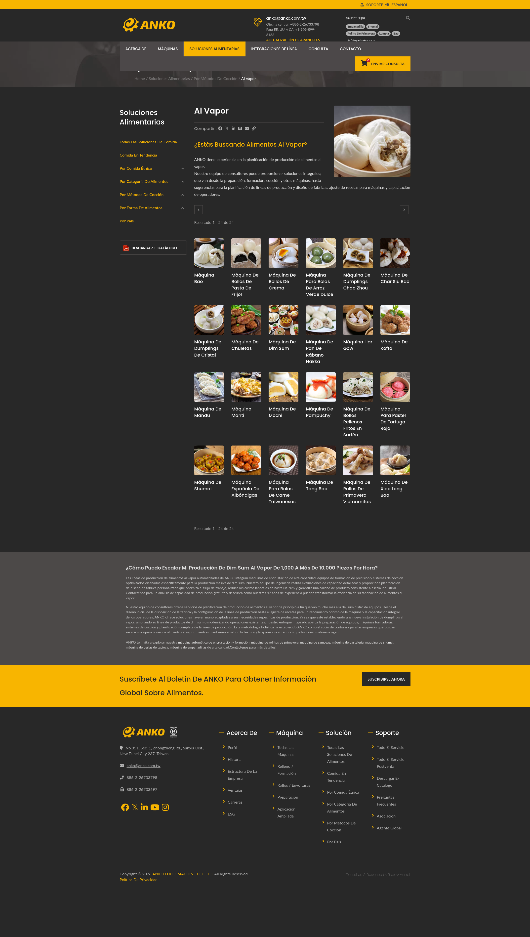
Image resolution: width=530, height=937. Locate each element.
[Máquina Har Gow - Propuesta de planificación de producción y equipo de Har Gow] (358, 320)
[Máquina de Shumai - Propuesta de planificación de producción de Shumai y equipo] (209, 460)
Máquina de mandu (207, 412)
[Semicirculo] (126, 511)
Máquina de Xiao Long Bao (394, 488)
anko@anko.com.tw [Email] (144, 815)
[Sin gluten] (126, 297)
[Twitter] (227, 128)
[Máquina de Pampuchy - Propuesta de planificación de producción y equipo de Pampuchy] (321, 387)
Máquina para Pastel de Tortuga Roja (393, 418)
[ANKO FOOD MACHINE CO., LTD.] (166, 781)
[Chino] (126, 177)
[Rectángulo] (126, 476)
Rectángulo (140, 477)
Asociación (386, 865)
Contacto (350, 48)
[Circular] (126, 464)
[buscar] (406, 17)
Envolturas (136, 262)
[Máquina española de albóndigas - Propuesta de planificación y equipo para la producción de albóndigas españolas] (246, 460)
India (131, 191)
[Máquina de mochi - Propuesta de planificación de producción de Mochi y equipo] (283, 387)
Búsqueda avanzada (361, 40)
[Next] (404, 209)
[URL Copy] (253, 128)
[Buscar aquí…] (374, 17)
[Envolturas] (126, 261)
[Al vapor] (126, 368)
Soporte (374, 5)
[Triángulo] (126, 500)
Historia (235, 808)
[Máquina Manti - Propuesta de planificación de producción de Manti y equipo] (246, 387)
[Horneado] (126, 404)
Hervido (134, 393)
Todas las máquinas (286, 800)
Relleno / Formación (287, 819)
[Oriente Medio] (126, 201)
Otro (131, 536)
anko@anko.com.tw (286, 18)
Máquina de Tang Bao (319, 485)
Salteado (134, 417)
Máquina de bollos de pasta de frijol (244, 284)
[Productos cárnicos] (126, 285)
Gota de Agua (142, 489)
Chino (132, 178)
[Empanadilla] (356, 26)
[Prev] (198, 209)
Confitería (135, 333)
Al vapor (248, 78)
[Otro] (126, 535)
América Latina (139, 226)
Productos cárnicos (143, 286)
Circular (137, 465)
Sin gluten (136, 298)
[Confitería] (126, 332)
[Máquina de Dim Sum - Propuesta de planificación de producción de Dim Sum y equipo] (283, 320)
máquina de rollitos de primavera (279, 692)
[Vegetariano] (126, 309)
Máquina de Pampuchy (319, 412)
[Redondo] (126, 452)
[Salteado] (126, 416)
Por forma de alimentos (141, 442)
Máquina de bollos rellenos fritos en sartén (356, 422)
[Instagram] (165, 857)
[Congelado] (126, 249)
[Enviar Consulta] (382, 63)
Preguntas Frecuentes (386, 850)
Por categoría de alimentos (144, 239)
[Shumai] (372, 26)
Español (399, 5)
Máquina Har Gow (357, 345)
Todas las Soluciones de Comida (148, 141)
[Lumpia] (384, 33)
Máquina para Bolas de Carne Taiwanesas (282, 492)
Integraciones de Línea (274, 48)
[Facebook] (220, 128)
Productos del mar (142, 274)
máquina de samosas (321, 692)
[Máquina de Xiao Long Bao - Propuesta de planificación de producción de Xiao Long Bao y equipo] (395, 460)
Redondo (138, 453)
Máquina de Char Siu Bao (394, 278)
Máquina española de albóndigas (245, 488)
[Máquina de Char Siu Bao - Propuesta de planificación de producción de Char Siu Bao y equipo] (395, 253)
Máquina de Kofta (394, 345)
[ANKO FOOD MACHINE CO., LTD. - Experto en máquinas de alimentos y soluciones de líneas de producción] (149, 23)
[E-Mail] (246, 128)
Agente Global (389, 877)
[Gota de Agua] (126, 488)
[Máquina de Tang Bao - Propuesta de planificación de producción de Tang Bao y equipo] (321, 460)
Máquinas (168, 48)
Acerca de (135, 48)
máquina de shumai (388, 692)
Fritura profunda (140, 357)
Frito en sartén (139, 381)
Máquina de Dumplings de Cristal (207, 348)
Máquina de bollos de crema (282, 281)
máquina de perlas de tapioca (148, 697)
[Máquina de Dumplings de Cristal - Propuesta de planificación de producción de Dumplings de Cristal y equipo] (209, 320)
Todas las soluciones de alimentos (339, 803)
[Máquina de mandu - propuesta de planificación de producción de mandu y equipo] (209, 387)
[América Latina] (126, 225)
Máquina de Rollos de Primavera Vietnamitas (357, 492)
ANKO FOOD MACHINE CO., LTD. (182, 923)
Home (139, 78)
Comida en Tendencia (138, 155)
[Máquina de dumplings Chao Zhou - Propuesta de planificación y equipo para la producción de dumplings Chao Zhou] (358, 253)
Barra (135, 525)
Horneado (135, 405)
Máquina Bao (204, 278)
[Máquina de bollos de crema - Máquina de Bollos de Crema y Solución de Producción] (283, 253)
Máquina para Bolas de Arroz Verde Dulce (319, 284)
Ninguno (134, 429)
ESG (231, 863)
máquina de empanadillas (191, 697)
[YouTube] (154, 857)
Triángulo (138, 501)
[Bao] (396, 33)
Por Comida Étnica (136, 168)
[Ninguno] (126, 428)
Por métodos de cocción (216, 78)
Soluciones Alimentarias (214, 48)
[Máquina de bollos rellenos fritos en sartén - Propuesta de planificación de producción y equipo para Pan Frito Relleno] (358, 387)
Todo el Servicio (391, 796)
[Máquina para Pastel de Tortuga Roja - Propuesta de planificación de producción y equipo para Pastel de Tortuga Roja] (395, 387)
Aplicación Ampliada (286, 862)
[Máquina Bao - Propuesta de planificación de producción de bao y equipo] (209, 253)
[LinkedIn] (233, 128)
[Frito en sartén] (126, 380)
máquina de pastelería (355, 692)
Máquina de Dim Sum (282, 345)
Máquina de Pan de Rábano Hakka (319, 351)
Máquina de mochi (282, 412)
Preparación (288, 846)
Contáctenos (243, 697)
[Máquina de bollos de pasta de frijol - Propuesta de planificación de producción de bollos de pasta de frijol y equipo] (246, 253)
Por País (127, 549)
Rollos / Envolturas (294, 834)
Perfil (232, 796)
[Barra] (126, 523)
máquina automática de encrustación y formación (215, 692)
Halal (132, 322)
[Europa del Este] (126, 213)
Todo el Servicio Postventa (391, 812)
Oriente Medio (139, 202)
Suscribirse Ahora (386, 728)
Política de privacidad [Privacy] (139, 929)
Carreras (235, 851)
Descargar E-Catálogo (150, 577)
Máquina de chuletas (244, 345)
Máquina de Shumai (207, 485)
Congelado (136, 250)
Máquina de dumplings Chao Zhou (356, 281)
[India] (126, 190)
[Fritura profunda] (126, 356)
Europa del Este (140, 214)
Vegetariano (137, 310)
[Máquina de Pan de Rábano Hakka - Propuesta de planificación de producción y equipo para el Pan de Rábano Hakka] (321, 320)
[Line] (240, 128)
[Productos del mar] (126, 273)
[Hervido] (126, 392)
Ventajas (235, 839)
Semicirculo (140, 513)
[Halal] (126, 321)
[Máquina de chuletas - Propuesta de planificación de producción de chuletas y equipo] (246, 320)
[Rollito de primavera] (361, 33)
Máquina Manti (241, 412)
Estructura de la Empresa (242, 824)
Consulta (318, 48)
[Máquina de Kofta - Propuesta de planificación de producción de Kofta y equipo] (395, 320)
